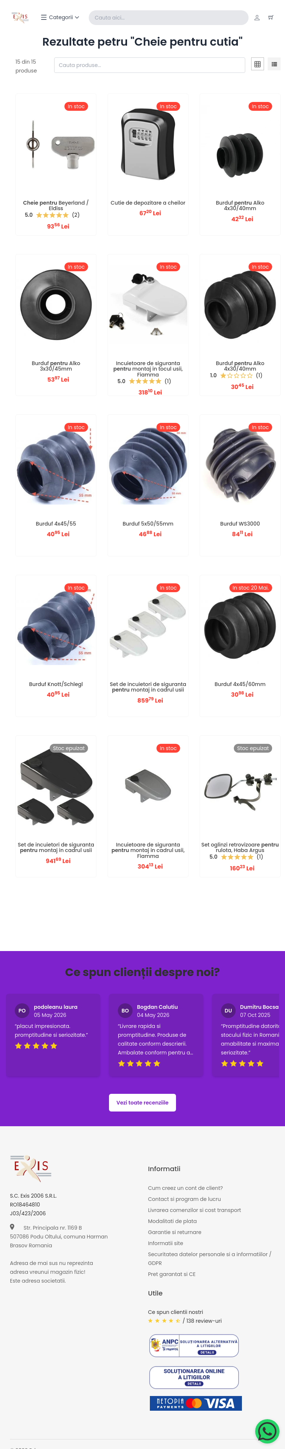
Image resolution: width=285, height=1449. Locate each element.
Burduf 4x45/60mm (240, 684)
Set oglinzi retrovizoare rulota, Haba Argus (240, 847)
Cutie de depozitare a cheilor (147, 202)
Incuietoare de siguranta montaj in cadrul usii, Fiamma (148, 850)
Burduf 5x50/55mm (148, 523)
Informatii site (165, 1243)
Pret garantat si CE (172, 1274)
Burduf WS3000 (240, 523)
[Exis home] (20, 18)
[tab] (257, 65)
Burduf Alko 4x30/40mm (240, 205)
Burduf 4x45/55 (56, 523)
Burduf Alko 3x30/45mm (56, 366)
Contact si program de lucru (184, 1199)
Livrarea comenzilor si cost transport (194, 1210)
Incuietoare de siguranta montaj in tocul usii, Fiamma (148, 369)
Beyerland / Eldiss (56, 205)
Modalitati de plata (172, 1221)
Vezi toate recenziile (142, 1102)
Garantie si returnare (174, 1232)
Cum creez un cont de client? (185, 1188)
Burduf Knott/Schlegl (56, 684)
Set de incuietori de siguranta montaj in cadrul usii (148, 687)
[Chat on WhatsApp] (267, 1431)
